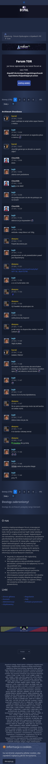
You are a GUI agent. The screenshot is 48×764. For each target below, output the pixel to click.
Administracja (8, 602)
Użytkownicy (8, 604)
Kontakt (6, 599)
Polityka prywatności (33, 602)
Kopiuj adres (24, 83)
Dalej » (6, 104)
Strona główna (9, 596)
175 (40, 100)
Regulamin (29, 596)
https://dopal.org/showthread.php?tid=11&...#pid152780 (24, 270)
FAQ (26, 599)
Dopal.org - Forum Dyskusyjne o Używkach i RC (22, 36)
